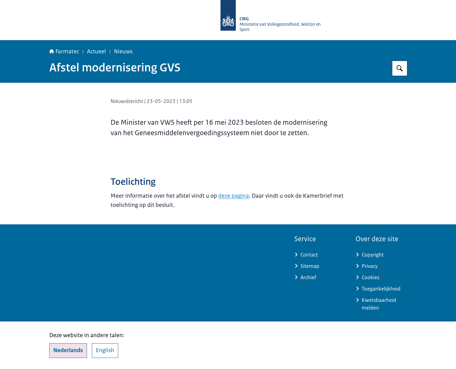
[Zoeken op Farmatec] (399, 68)
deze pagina (233, 196)
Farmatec (64, 51)
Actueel (96, 51)
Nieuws (123, 51)
